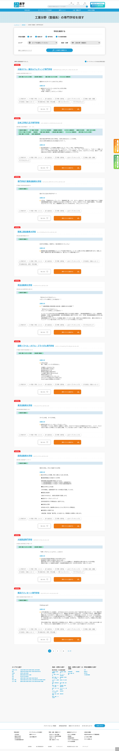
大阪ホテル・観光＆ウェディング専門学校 (35, 68)
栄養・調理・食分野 (63, 685)
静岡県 (21, 677)
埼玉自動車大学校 (25, 284)
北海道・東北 (14, 672)
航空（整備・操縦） (71, 676)
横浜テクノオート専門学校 (28, 594)
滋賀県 (21, 680)
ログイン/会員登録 (71, 736)
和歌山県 (36, 680)
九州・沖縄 (14, 683)
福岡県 (21, 683)
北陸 (13, 678)
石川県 (24, 678)
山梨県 (24, 675)
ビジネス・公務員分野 (55, 683)
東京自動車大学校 (25, 405)
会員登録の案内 (71, 740)
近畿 (13, 680)
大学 (85, 672)
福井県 (27, 678)
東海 (13, 677)
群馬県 (27, 673)
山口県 (33, 682)
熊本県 (30, 683)
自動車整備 (70, 673)
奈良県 (33, 680)
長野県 (27, 675)
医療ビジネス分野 (63, 682)
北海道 (21, 672)
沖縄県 (42, 683)
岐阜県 (27, 677)
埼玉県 (30, 673)
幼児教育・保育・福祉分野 (63, 688)
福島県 (38, 672)
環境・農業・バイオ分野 (55, 699)
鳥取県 (21, 682)
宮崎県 (35, 683)
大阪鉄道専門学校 (25, 541)
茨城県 (21, 673)
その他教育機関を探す (19, 742)
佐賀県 (24, 683)
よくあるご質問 (88, 739)
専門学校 (85, 675)
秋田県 (33, 672)
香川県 (38, 682)
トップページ (16, 23)
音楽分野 (61, 693)
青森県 (24, 672)
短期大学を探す (18, 738)
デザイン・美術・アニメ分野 (55, 694)
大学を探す (17, 736)
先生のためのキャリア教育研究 (91, 736)
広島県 (30, 682)
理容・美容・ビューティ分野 (55, 688)
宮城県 (30, 672)
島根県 (24, 682)
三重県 (30, 677)
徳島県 (35, 682)
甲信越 (13, 675)
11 (63, 653)
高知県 (44, 682)
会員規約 (69, 738)
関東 (13, 673)
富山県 (21, 678)
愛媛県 (41, 682)
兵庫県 (30, 680)
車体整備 (77, 673)
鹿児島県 (39, 683)
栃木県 (24, 673)
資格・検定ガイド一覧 (54, 742)
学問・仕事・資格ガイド (54, 734)
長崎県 (27, 683)
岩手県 (27, 672)
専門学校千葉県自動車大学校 (29, 180)
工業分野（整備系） (63, 674)
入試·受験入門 (32, 739)
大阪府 (27, 680)
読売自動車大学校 (25, 456)
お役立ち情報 (87, 734)
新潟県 (21, 675)
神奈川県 (39, 673)
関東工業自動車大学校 (27, 231)
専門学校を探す (18, 740)
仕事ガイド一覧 (52, 740)
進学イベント (32, 736)
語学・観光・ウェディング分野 (55, 680)
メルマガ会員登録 (71, 743)
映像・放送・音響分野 (55, 696)
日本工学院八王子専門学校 (28, 121)
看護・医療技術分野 (55, 685)
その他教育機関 (87, 677)
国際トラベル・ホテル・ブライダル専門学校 (36, 345)
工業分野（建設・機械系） (55, 674)
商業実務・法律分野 (63, 680)
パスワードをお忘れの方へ (73, 742)
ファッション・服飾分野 (63, 691)
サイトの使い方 (88, 741)
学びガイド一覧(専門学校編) (55, 738)
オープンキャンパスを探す (35, 734)
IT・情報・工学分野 (55, 677)
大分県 (33, 683)
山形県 (35, 672)
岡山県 (27, 682)
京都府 (24, 680)
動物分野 (61, 696)
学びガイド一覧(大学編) (54, 736)
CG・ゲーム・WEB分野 (62, 677)
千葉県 (33, 673)
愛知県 (24, 677)
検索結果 (23, 23)
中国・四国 (14, 682)
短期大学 (85, 673)
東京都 (35, 673)
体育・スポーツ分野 (55, 691)
